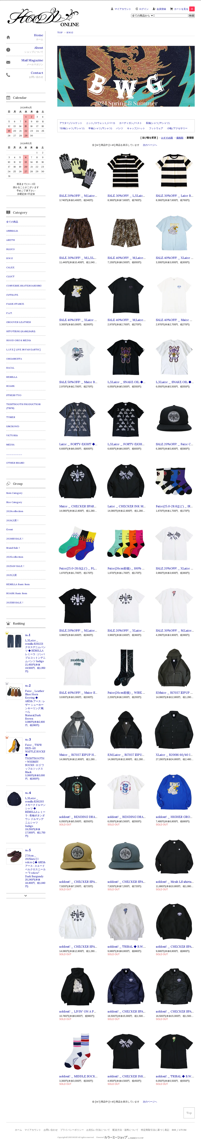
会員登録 (161, 8)
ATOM (182, 1129)
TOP (60, 32)
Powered (120, 1137)
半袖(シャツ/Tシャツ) (100, 128)
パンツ (119, 128)
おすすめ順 (167, 137)
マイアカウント (123, 8)
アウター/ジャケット (70, 122)
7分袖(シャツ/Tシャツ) (71, 128)
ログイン (144, 8)
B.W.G (70, 32)
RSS (174, 1129)
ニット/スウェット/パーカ (100, 122)
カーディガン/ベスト (130, 122)
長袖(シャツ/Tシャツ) (158, 122)
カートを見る (184, 8)
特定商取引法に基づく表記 (155, 1129)
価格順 (179, 137)
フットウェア (156, 128)
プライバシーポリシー (72, 1129)
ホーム (18, 1129)
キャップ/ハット (136, 128)
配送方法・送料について (125, 1129)
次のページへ (150, 144)
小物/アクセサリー (177, 128)
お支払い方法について (98, 1129)
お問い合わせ (51, 1129)
